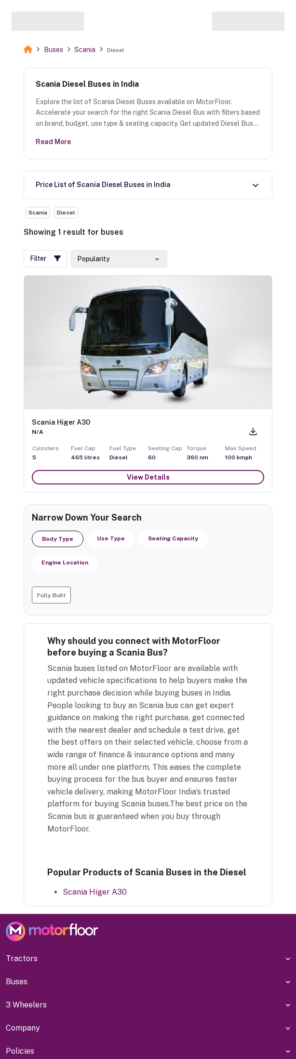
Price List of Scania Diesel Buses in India (103, 184)
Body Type (57, 539)
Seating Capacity (173, 538)
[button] (45, 259)
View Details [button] (148, 477)
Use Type (111, 538)
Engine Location (64, 562)
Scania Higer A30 (95, 892)
